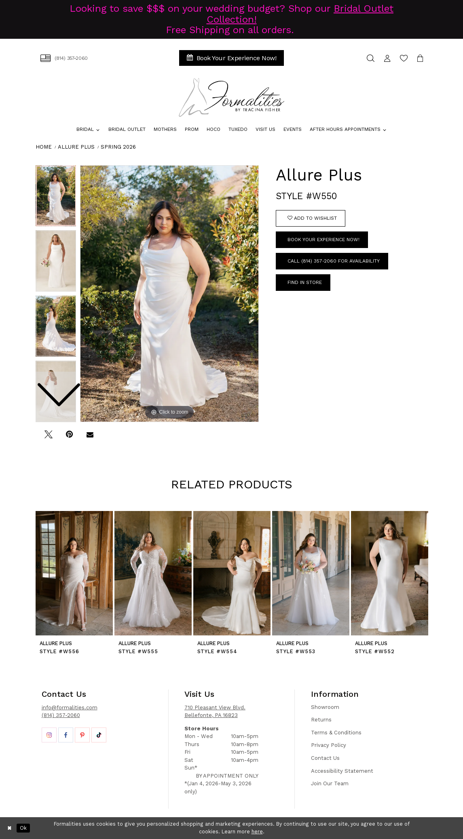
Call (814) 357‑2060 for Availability (334, 261)
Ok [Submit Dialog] (23, 828)
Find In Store (305, 282)
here (257, 831)
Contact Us (325, 758)
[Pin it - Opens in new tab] (69, 437)
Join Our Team (330, 783)
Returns (321, 720)
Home (44, 147)
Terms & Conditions (336, 733)
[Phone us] (64, 58)
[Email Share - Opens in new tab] (89, 437)
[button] (387, 58)
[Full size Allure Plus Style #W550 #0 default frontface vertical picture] (169, 294)
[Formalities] (231, 97)
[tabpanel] (169, 294)
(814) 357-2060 (61, 715)
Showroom (325, 707)
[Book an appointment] (231, 58)
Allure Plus (76, 147)
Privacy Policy (328, 745)
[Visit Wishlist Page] (403, 58)
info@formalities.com (69, 707)
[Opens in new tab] (49, 735)
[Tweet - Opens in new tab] (48, 437)
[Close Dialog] (9, 828)
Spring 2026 (118, 147)
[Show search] (370, 58)
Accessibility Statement (342, 771)
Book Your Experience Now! (323, 239)
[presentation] (74, 573)
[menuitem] (64, 58)
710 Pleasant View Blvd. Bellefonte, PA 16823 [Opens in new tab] (214, 711)
